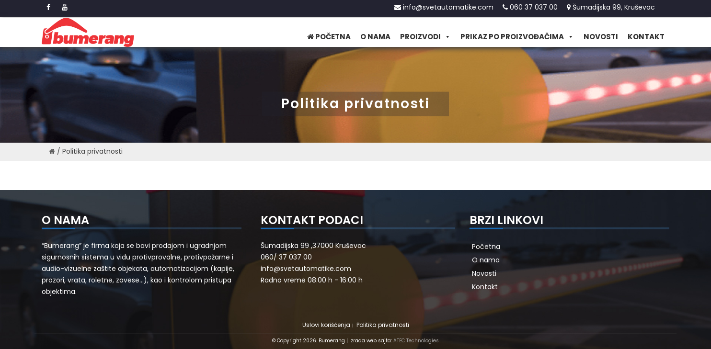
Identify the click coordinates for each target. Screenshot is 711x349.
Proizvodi (425, 36)
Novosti (601, 37)
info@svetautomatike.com (443, 7)
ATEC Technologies (416, 340)
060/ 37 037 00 (286, 257)
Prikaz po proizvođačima (517, 36)
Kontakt (646, 37)
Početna (329, 37)
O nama (375, 37)
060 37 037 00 (530, 7)
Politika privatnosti (382, 325)
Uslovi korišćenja (326, 325)
